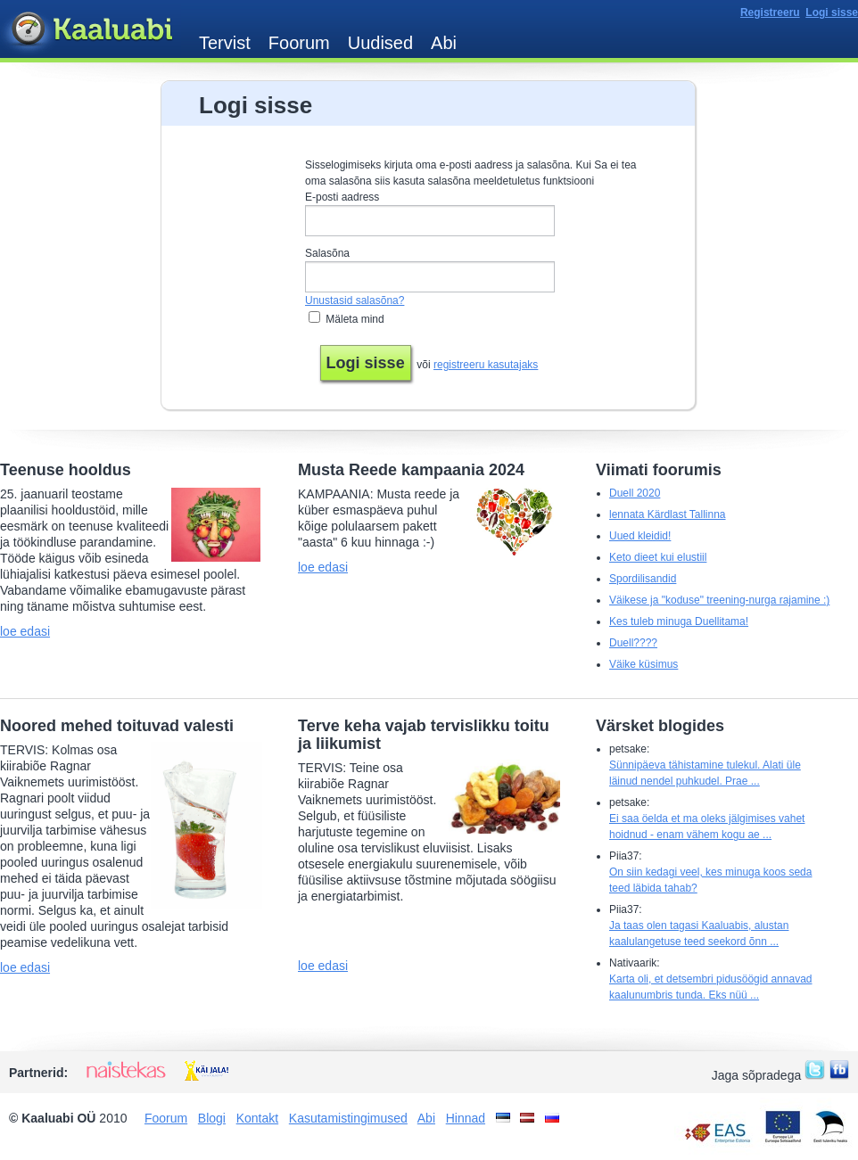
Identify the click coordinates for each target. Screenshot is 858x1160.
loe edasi (25, 631)
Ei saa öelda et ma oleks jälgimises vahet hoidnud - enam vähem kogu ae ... (706, 826)
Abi (444, 43)
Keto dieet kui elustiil (657, 557)
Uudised (380, 43)
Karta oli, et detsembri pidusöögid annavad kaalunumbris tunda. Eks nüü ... (710, 987)
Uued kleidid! (640, 536)
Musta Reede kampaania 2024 (411, 470)
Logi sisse (831, 12)
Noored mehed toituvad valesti (117, 726)
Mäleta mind (355, 319)
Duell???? (633, 643)
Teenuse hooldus (65, 470)
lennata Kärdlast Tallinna (667, 514)
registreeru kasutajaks (485, 364)
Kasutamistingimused (348, 1118)
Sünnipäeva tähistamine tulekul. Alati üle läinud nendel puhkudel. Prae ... (705, 773)
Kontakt (257, 1118)
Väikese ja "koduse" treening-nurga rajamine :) (719, 600)
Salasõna (327, 253)
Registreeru (770, 12)
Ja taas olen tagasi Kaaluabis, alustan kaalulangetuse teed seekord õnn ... (698, 933)
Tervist (225, 43)
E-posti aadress (342, 197)
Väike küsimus (643, 664)
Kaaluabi (90, 29)
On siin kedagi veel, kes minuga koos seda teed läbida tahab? (710, 880)
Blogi (212, 1118)
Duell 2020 (634, 493)
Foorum (299, 43)
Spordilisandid (642, 578)
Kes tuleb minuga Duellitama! (678, 621)
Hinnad (465, 1118)
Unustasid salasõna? (354, 300)
